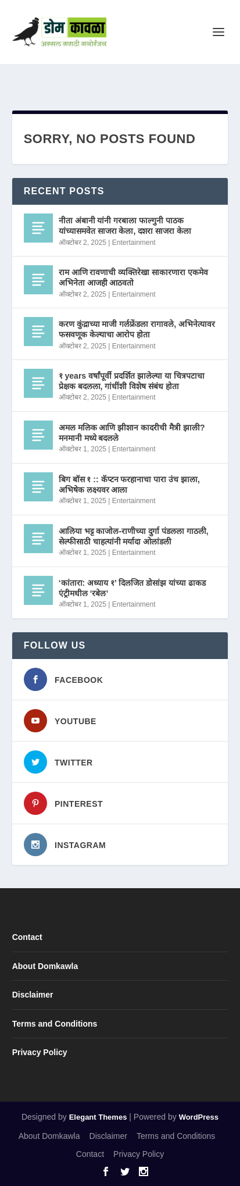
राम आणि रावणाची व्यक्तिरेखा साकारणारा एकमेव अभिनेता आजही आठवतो (133, 277)
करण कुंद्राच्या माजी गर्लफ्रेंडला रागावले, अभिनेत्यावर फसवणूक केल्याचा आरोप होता (137, 329)
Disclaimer (32, 994)
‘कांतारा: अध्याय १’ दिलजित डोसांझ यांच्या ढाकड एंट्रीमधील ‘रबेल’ (132, 588)
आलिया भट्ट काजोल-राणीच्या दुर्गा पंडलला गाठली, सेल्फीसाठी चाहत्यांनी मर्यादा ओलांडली (134, 536)
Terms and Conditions (55, 1023)
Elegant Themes (98, 1117)
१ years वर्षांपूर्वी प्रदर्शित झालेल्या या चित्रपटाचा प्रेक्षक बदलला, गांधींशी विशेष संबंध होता (132, 381)
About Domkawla (45, 966)
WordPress (198, 1117)
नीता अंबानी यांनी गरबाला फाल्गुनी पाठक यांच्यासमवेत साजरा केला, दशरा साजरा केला (125, 226)
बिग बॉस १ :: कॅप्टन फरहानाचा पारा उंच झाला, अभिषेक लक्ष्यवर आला (129, 484)
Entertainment (134, 242)
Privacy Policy (39, 1052)
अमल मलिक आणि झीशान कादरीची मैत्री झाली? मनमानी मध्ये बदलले (132, 433)
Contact (27, 937)
